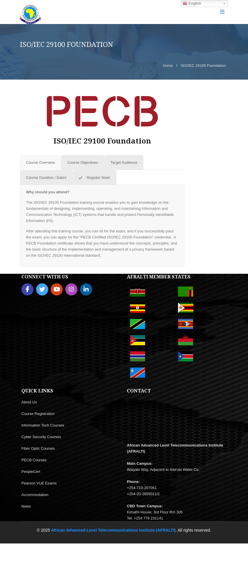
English (192, 3)
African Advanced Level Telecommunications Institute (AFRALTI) (113, 530)
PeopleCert (30, 471)
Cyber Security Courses (41, 437)
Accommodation (34, 495)
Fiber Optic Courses (38, 448)
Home (168, 65)
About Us (29, 402)
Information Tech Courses (42, 425)
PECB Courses (34, 460)
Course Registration (38, 414)
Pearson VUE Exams (39, 483)
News (26, 506)
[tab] (40, 162)
